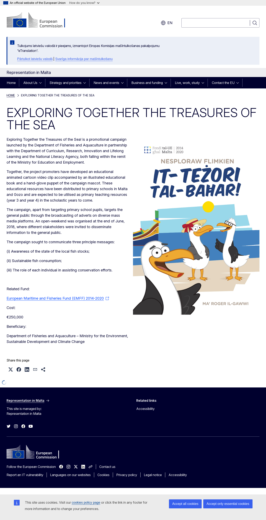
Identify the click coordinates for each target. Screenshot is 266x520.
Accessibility (145, 409)
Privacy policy (126, 475)
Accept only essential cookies (228, 503)
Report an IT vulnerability (25, 475)
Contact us (107, 467)
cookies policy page (86, 502)
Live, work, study (187, 83)
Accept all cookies (185, 503)
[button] (10, 369)
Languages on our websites (70, 475)
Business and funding (147, 83)
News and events (106, 83)
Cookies (103, 475)
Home (11, 83)
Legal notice (153, 475)
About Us (30, 83)
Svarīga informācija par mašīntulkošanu (84, 59)
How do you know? (84, 2)
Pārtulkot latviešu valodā (35, 59)
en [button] (166, 22)
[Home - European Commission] (40, 20)
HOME (11, 95)
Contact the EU (223, 83)
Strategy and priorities (65, 83)
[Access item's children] (41, 82)
